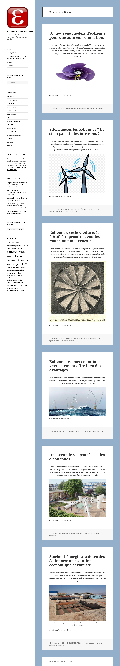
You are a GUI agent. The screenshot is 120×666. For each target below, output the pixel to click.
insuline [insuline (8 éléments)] (20, 270)
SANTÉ (9, 146)
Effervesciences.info (20, 31)
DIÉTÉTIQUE (11, 114)
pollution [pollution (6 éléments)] (10, 282)
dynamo (52, 341)
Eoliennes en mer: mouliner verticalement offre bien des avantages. (75, 365)
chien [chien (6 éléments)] (13, 257)
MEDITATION (11, 132)
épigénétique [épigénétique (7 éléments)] (11, 290)
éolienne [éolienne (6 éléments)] (18, 288)
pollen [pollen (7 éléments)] (20, 280)
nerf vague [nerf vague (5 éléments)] (16, 278)
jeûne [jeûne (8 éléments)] (9, 273)
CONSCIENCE (11, 107)
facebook (10, 66)
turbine (58, 434)
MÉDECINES (11, 128)
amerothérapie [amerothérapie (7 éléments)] (12, 246)
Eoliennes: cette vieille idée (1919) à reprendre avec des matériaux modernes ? (74, 236)
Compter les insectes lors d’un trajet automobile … (17, 199)
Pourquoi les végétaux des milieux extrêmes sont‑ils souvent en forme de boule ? (16, 206)
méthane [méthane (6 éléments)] (10, 278)
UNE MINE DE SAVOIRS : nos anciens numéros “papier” (16, 57)
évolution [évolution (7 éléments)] (20, 290)
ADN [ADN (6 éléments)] (12, 243)
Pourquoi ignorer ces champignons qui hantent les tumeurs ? (16, 192)
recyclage (52, 536)
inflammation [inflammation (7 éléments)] (12, 270)
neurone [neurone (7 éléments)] (23, 278)
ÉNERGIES (10, 118)
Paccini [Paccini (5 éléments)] (15, 280)
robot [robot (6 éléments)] (22, 282)
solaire (61, 645)
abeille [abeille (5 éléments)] (9, 243)
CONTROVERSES (12, 111)
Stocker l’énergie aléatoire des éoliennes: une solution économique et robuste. (77, 560)
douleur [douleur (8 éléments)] (24, 260)
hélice (64, 341)
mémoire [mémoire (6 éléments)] (19, 276)
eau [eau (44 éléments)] (10, 264)
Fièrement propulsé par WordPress (61, 661)
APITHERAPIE (12, 100)
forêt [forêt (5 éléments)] (14, 265)
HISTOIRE (10, 125)
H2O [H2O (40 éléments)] (25, 264)
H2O (57, 645)
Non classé (10, 142)
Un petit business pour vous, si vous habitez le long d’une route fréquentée (17, 185)
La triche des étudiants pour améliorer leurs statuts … (16, 212)
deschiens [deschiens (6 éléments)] (10, 260)
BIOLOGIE (10, 104)
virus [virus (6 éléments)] (25, 286)
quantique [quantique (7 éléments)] (16, 282)
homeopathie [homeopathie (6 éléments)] (11, 268)
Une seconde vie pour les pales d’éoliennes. (77, 456)
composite (90, 534)
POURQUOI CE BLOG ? (14, 53)
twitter (9, 62)
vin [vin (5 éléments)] (22, 286)
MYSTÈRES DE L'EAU (14, 135)
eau (100, 643)
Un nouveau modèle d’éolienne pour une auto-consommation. (77, 35)
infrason (74, 211)
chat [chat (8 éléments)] (9, 257)
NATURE (10, 139)
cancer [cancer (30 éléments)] (11, 251)
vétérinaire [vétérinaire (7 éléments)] (11, 288)
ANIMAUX (10, 97)
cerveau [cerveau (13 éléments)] (20, 251)
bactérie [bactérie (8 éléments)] (14, 248)
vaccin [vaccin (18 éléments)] (17, 285)
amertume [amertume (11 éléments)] (23, 245)
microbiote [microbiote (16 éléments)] (18, 273)
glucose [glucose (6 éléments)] (18, 265)
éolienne (100, 108)
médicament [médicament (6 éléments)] (11, 276)
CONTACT (10, 49)
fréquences (67, 211)
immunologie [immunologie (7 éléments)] (21, 267)
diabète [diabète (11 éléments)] (17, 260)
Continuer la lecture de (60, 95)
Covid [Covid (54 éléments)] (19, 256)
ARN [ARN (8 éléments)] (9, 248)
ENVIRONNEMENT (13, 121)
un (25, 167)
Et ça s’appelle (18, 167)
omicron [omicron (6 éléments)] (10, 280)
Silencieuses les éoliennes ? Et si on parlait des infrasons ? (76, 131)
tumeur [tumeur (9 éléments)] (10, 285)
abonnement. (12, 169)
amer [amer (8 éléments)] (17, 243)
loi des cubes (70, 341)
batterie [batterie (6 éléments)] (20, 248)
